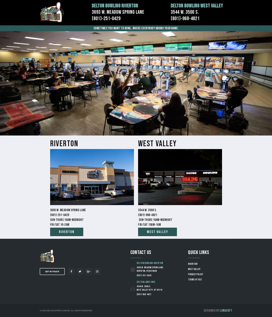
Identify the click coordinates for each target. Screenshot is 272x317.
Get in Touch (52, 271)
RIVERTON (192, 264)
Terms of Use (195, 279)
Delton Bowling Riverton (115, 6)
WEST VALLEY (194, 269)
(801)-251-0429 (144, 275)
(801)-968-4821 (144, 294)
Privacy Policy (195, 274)
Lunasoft (226, 310)
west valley (157, 232)
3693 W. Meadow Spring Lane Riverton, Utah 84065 (150, 269)
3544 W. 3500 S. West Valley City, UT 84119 (149, 288)
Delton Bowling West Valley (197, 6)
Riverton (64, 144)
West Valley (157, 144)
